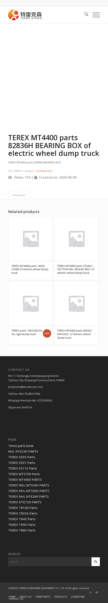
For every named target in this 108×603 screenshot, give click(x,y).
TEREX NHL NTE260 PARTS (28, 496)
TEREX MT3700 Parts (24, 474)
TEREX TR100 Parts (22, 508)
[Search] (84, 14)
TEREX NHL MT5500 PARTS (28, 491)
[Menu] (94, 14)
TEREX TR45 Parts (22, 519)
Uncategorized (44, 170)
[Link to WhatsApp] (90, 592)
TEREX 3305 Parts (21, 457)
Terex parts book (20, 446)
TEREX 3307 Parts (21, 462)
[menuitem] (84, 14)
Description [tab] (19, 195)
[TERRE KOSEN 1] (45, 14)
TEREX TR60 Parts (22, 530)
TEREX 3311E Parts (22, 468)
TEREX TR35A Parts (22, 513)
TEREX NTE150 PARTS (24, 502)
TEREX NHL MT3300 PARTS (28, 485)
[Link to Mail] (97, 592)
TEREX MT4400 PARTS (25, 479)
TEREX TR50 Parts (22, 524)
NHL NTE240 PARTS (23, 451)
